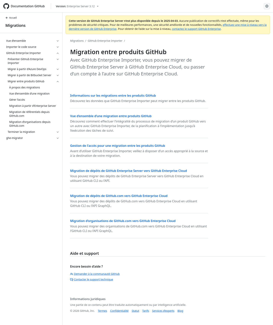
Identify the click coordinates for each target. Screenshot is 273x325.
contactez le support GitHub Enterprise (196, 29)
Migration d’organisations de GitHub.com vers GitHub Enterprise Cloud (122, 221)
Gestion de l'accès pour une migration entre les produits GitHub (117, 146)
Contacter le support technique (91, 279)
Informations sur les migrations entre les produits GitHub (113, 95)
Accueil (11, 17)
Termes (102, 311)
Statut (135, 311)
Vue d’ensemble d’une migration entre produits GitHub (111, 116)
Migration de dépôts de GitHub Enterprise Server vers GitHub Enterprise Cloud (128, 171)
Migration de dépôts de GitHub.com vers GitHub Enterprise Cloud (118, 196)
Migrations (15, 25)
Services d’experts (163, 311)
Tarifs (145, 311)
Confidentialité (119, 311)
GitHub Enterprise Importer (105, 40)
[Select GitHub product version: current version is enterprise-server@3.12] (77, 6)
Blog (180, 311)
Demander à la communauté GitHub (95, 274)
